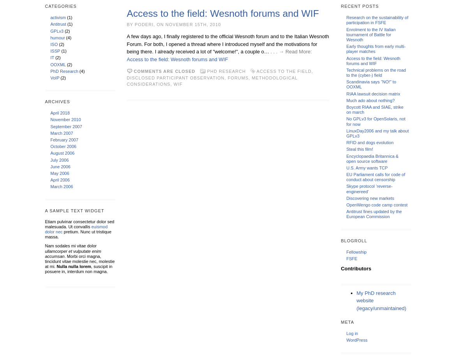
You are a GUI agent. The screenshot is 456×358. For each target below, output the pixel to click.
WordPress (357, 340)
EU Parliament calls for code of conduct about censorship (376, 177)
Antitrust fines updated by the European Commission (374, 214)
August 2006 (63, 153)
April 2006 (60, 180)
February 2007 (65, 140)
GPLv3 (57, 31)
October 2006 (64, 146)
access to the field (284, 71)
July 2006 (60, 160)
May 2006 (60, 173)
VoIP (55, 78)
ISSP (55, 51)
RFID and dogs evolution (370, 142)
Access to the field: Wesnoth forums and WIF (223, 13)
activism (58, 17)
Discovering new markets (370, 198)
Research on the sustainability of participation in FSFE (377, 20)
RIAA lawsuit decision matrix (373, 94)
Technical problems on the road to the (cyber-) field (376, 73)
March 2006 (62, 186)
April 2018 (60, 113)
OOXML (58, 64)
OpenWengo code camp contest (377, 205)
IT (53, 57)
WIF (178, 84)
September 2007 (66, 126)
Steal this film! (360, 149)
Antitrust (58, 24)
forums (238, 78)
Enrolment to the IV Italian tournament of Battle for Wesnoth (371, 34)
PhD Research (65, 71)
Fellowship (357, 252)
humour (58, 37)
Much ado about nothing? (371, 100)
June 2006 (60, 166)
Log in (352, 333)
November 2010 (66, 119)
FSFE (352, 258)
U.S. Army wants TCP (367, 168)
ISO (54, 44)
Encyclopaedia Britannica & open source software (373, 159)
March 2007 (62, 133)
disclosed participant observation (176, 78)
